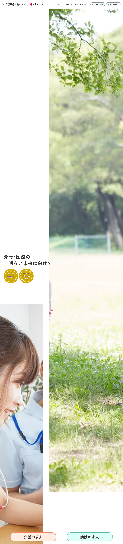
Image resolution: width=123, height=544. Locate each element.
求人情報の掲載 (113, 4)
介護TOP (60, 4)
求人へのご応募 (97, 4)
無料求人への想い (81, 4)
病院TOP (69, 4)
